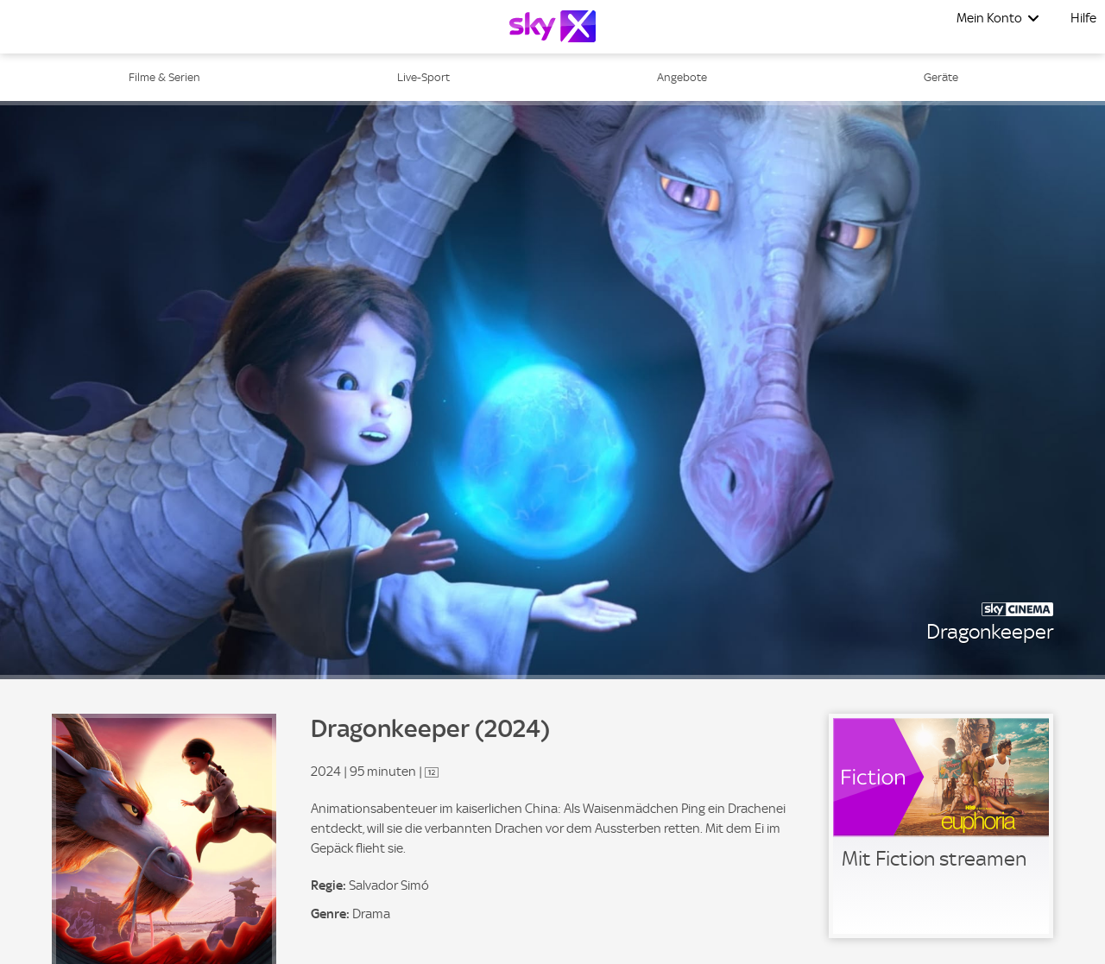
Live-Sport (423, 77)
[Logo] (552, 26)
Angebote (682, 77)
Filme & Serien (164, 77)
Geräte (941, 77)
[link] (941, 826)
